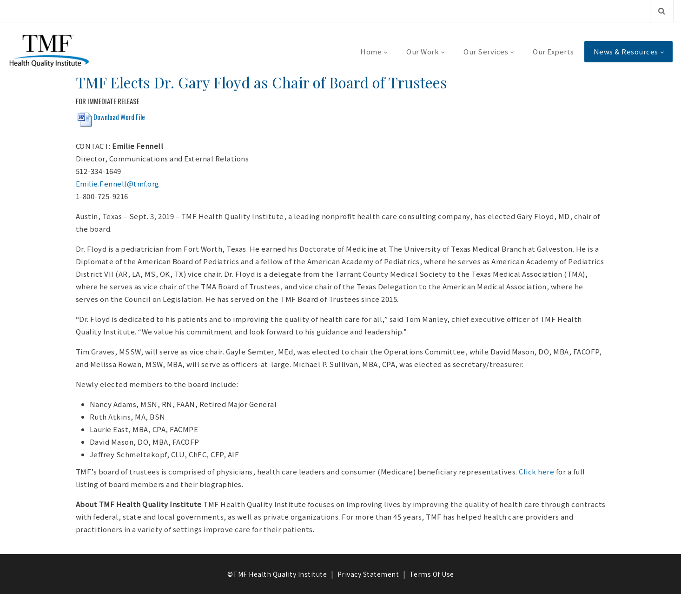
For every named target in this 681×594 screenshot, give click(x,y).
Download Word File (119, 117)
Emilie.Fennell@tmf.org (117, 183)
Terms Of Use (432, 574)
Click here (536, 471)
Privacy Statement (368, 574)
